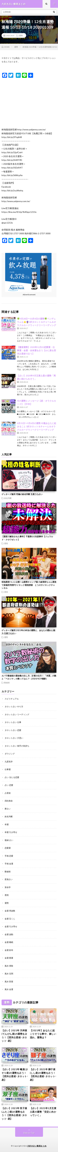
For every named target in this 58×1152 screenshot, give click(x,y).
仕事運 (8, 769)
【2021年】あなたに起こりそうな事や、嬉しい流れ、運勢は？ (43, 1034)
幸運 (7, 824)
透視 (6, 543)
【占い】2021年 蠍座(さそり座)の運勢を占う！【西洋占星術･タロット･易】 (15, 1074)
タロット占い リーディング (17, 714)
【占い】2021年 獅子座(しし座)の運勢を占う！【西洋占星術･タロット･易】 (43, 1074)
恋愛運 (8, 848)
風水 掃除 (9, 966)
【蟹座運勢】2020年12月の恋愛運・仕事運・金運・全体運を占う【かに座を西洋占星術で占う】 (36, 350)
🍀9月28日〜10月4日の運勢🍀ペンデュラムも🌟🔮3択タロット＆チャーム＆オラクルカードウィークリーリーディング (36, 321)
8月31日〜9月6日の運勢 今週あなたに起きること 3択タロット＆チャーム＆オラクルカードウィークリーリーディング (36, 426)
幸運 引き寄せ (11, 832)
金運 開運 (9, 958)
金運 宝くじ (10, 918)
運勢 (21, 35)
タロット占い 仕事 (13, 722)
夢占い (8, 808)
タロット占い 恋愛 (13, 730)
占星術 (8, 793)
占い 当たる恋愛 (12, 777)
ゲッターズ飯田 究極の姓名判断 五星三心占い (22, 494)
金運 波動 (9, 934)
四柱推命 (9, 801)
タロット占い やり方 (14, 706)
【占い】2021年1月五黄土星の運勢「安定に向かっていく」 (43, 1112)
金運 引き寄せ (11, 926)
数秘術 (7, 682)
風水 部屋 (9, 981)
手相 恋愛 (9, 856)
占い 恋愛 (9, 785)
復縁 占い (9, 840)
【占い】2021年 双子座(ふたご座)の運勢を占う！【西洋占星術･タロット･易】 (14, 1113)
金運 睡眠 (9, 942)
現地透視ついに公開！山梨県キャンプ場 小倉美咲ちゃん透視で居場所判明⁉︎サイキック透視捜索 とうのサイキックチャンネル (29, 585)
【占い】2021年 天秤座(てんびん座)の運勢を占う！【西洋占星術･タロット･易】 (14, 1035)
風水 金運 (9, 989)
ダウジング (10, 753)
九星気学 (9, 761)
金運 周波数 (10, 910)
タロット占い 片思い (14, 738)
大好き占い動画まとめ (37, 1146)
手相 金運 (9, 863)
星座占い (9, 879)
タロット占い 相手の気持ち (17, 746)
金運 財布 (9, 950)
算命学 (8, 887)
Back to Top (29, 1133)
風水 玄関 (9, 973)
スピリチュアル (12, 698)
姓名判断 (8, 498)
